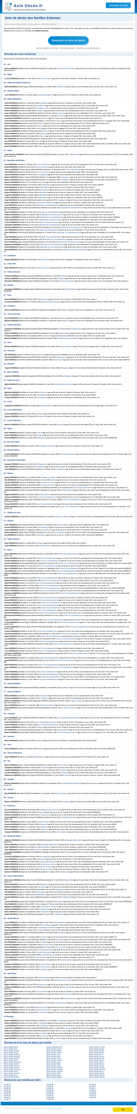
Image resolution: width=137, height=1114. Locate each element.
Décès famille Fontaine (54, 1067)
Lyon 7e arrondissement (69, 505)
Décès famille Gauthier (54, 1068)
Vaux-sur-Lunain (69, 707)
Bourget (61, 888)
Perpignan (41, 463)
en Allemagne (62, 1019)
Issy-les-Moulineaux (47, 861)
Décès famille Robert (53, 1050)
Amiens (38, 739)
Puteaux (64, 871)
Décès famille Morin (11, 1074)
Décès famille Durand (54, 1048)
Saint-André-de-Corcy (66, 67)
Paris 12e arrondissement (45, 582)
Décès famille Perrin (11, 1070)
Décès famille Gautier (96, 1074)
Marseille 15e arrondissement (74, 248)
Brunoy (40, 811)
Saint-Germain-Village (51, 301)
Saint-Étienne (47, 405)
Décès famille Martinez (12, 1065)
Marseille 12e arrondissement (68, 231)
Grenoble (41, 394)
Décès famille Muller (53, 1063)
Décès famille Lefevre (11, 1067)
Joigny (66, 800)
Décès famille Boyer (96, 1070)
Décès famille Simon (11, 1052)
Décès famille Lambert (54, 1059)
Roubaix (42, 437)
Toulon (44, 766)
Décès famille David (53, 1055)
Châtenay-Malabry (43, 846)
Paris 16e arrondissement (47, 630)
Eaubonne (42, 983)
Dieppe (65, 686)
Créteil (40, 929)
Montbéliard (71, 288)
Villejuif (43, 968)
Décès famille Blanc (96, 1061)
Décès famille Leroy (53, 1053)
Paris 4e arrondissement (68, 553)
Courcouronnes (42, 821)
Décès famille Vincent (11, 1063)
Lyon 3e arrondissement (46, 496)
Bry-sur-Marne (59, 921)
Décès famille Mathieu (54, 1076)
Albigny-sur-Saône (48, 476)
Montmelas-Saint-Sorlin (83, 486)
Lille (39, 432)
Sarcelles (42, 1011)
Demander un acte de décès (68, 40)
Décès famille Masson (97, 1076)
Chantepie (67, 375)
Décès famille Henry (53, 1074)
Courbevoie (45, 855)
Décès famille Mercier (96, 1063)
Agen (60, 423)
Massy (44, 826)
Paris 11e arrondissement (46, 577)
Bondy (41, 886)
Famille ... (8, 1083)
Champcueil (44, 814)
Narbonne (73, 153)
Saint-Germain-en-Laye (66, 731)
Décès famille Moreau (97, 1050)
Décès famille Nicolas (96, 1072)
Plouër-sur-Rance (66, 280)
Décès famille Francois (97, 1068)
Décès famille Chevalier (12, 1068)
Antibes (43, 102)
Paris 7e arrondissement (68, 562)
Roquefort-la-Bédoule (45, 202)
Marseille (46, 184)
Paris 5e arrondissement (46, 557)
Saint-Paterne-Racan (63, 383)
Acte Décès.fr (28, 5)
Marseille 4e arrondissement (72, 207)
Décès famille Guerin (96, 1065)
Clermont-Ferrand (67, 453)
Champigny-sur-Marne (47, 926)
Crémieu (42, 391)
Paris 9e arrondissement (69, 567)
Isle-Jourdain (66, 345)
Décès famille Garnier (96, 1067)
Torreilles (59, 468)
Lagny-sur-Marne (77, 700)
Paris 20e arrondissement (48, 664)
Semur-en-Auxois (42, 267)
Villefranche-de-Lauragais (68, 337)
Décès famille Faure (53, 1061)
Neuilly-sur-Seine (48, 863)
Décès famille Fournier (12, 1057)
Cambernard (75, 328)
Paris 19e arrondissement (49, 657)
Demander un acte (118, 5)
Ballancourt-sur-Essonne (50, 809)
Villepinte (43, 908)
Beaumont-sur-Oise (63, 979)
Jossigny (43, 695)
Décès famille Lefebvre (12, 1053)
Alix (53, 479)
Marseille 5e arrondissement (49, 211)
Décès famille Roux (96, 1053)
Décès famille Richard (11, 1050)
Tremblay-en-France (49, 906)
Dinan (64, 275)
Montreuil (67, 896)
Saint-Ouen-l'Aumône (43, 1009)
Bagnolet (68, 879)
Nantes (39, 413)
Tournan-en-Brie (47, 704)
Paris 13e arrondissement (70, 592)
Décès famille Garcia (96, 1055)
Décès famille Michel (96, 1052)
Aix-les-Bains (63, 524)
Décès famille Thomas (97, 1046)
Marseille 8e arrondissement (50, 224)
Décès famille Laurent (54, 1052)
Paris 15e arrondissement (48, 612)
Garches (41, 858)
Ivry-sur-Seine (48, 944)
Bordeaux (39, 354)
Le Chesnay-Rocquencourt (68, 717)
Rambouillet (63, 729)
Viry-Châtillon (61, 831)
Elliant (64, 309)
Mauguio (64, 367)
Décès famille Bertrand (12, 1055)
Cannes (39, 110)
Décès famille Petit (10, 1048)
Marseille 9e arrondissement (47, 229)
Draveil (42, 823)
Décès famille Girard (53, 1057)
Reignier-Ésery (45, 545)
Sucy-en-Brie (45, 963)
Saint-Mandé (39, 956)
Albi (40, 748)
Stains (38, 903)
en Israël (67, 1027)
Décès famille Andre (53, 1065)
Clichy (68, 851)
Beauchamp (43, 976)
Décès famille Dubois (96, 1048)
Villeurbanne (66, 489)
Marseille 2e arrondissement (48, 204)
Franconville (69, 986)
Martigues (61, 199)
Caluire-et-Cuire (47, 481)
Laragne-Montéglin (45, 94)
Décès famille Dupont (96, 1059)
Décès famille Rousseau (12, 1061)
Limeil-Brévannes (45, 949)
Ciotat (41, 181)
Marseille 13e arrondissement (54, 238)
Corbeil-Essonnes (68, 816)
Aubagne (42, 174)
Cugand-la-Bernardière (71, 782)
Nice (61, 115)
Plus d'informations (90, 1110)
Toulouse (46, 335)
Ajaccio (62, 317)
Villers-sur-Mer (42, 259)
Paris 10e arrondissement (65, 570)
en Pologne (41, 1022)
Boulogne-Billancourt (73, 839)
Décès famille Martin (11, 1046)
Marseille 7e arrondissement (47, 221)
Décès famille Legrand (54, 1070)
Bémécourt (42, 298)
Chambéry (60, 531)
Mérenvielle (64, 332)
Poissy (39, 726)
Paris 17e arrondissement (46, 647)
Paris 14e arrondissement (51, 602)
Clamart (38, 849)
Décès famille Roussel (12, 1076)
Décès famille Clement (12, 1072)
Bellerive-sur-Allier (43, 77)
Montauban (39, 756)
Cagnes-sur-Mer (43, 107)
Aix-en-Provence (44, 163)
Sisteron (61, 86)
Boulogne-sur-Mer (46, 445)
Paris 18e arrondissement (78, 652)
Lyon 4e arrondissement (71, 499)
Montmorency (65, 993)
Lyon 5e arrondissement (46, 503)
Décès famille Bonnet (96, 1057)
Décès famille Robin (53, 1072)
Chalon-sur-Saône (61, 516)
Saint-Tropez (62, 764)
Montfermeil (40, 893)
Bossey (39, 542)
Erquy (61, 277)
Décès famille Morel (11, 1059)
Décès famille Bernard (54, 1046)
